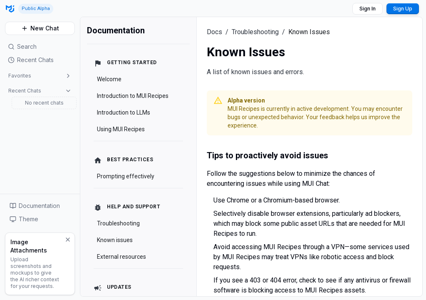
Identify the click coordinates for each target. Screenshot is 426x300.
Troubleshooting (255, 32)
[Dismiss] (67, 239)
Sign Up (402, 8)
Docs (214, 32)
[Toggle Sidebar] (80, 158)
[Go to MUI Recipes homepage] (10, 8)
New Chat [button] (40, 28)
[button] (40, 60)
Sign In (367, 8)
